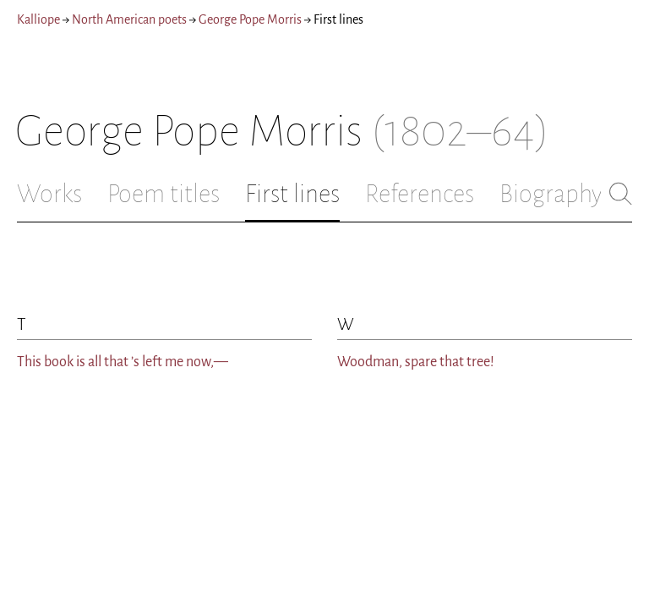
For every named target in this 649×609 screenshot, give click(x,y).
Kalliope (38, 19)
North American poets (129, 19)
